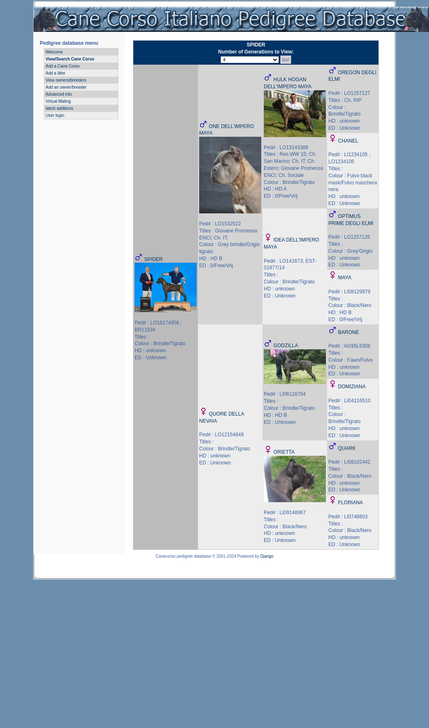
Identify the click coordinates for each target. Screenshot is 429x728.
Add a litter (55, 73)
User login (55, 115)
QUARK (347, 448)
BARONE (348, 332)
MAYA (344, 278)
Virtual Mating (58, 101)
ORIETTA (283, 452)
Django (267, 556)
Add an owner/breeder (66, 87)
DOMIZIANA (352, 386)
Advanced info (59, 94)
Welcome (54, 52)
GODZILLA (285, 345)
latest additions (59, 108)
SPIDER (153, 259)
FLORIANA (350, 502)
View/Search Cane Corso (70, 59)
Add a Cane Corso (63, 66)
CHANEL (348, 141)
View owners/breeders (66, 80)
